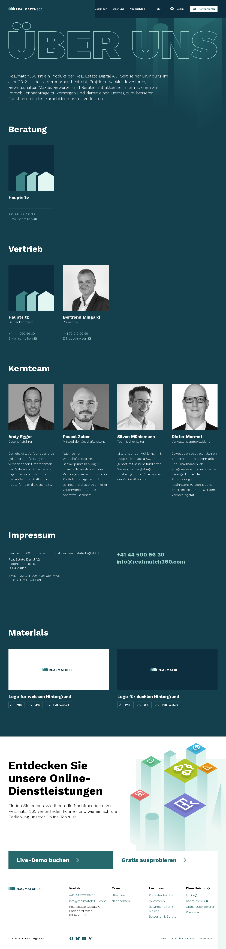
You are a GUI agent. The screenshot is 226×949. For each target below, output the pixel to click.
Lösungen (101, 8)
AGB (163, 938)
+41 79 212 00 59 (75, 333)
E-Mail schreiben (22, 219)
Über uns (118, 8)
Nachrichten (137, 8)
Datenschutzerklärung (182, 938)
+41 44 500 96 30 (21, 214)
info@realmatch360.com (151, 561)
